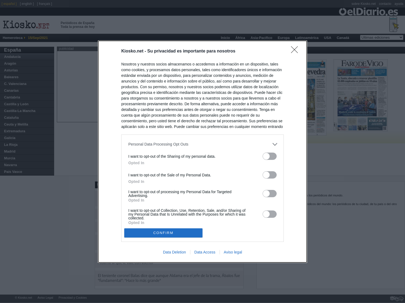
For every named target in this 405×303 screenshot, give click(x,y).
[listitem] (202, 144)
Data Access (204, 252)
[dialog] (202, 151)
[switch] (270, 156)
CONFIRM (163, 233)
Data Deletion (174, 252)
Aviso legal (233, 252)
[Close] (296, 51)
